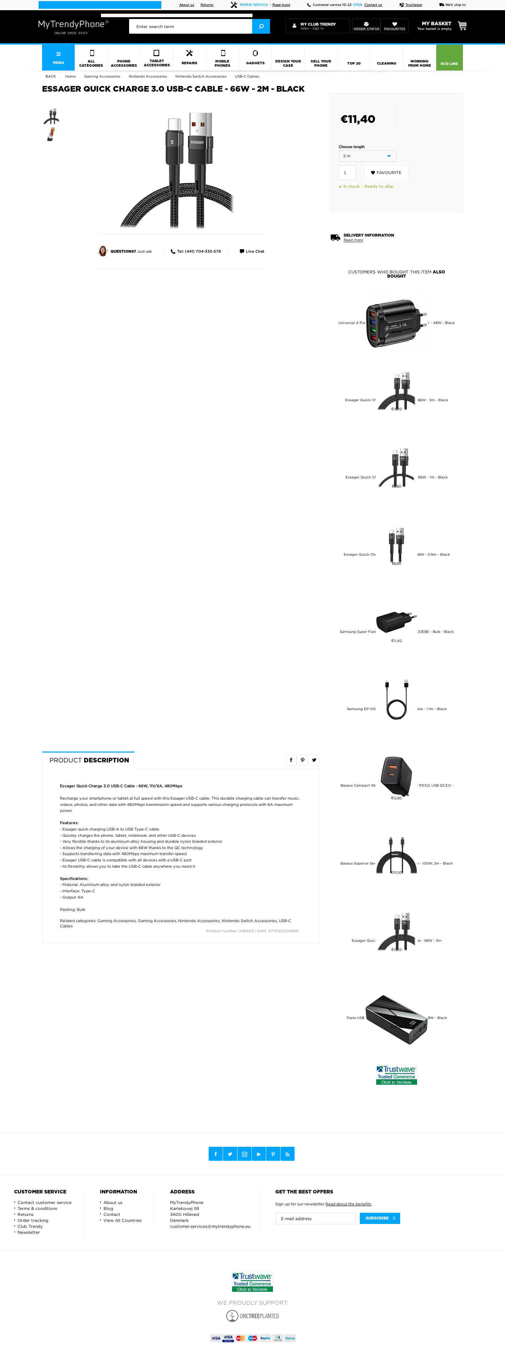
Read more (281, 5)
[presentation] (199, 26)
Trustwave (410, 5)
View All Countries (122, 1220)
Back (51, 76)
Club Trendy (30, 1226)
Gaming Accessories (116, 921)
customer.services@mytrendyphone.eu (210, 1226)
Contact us (373, 5)
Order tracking (33, 1220)
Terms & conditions (37, 1208)
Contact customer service (45, 1202)
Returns (207, 5)
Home (70, 76)
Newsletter (29, 1232)
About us (186, 5)
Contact (111, 1214)
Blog (108, 1208)
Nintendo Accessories (199, 921)
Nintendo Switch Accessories (249, 921)
